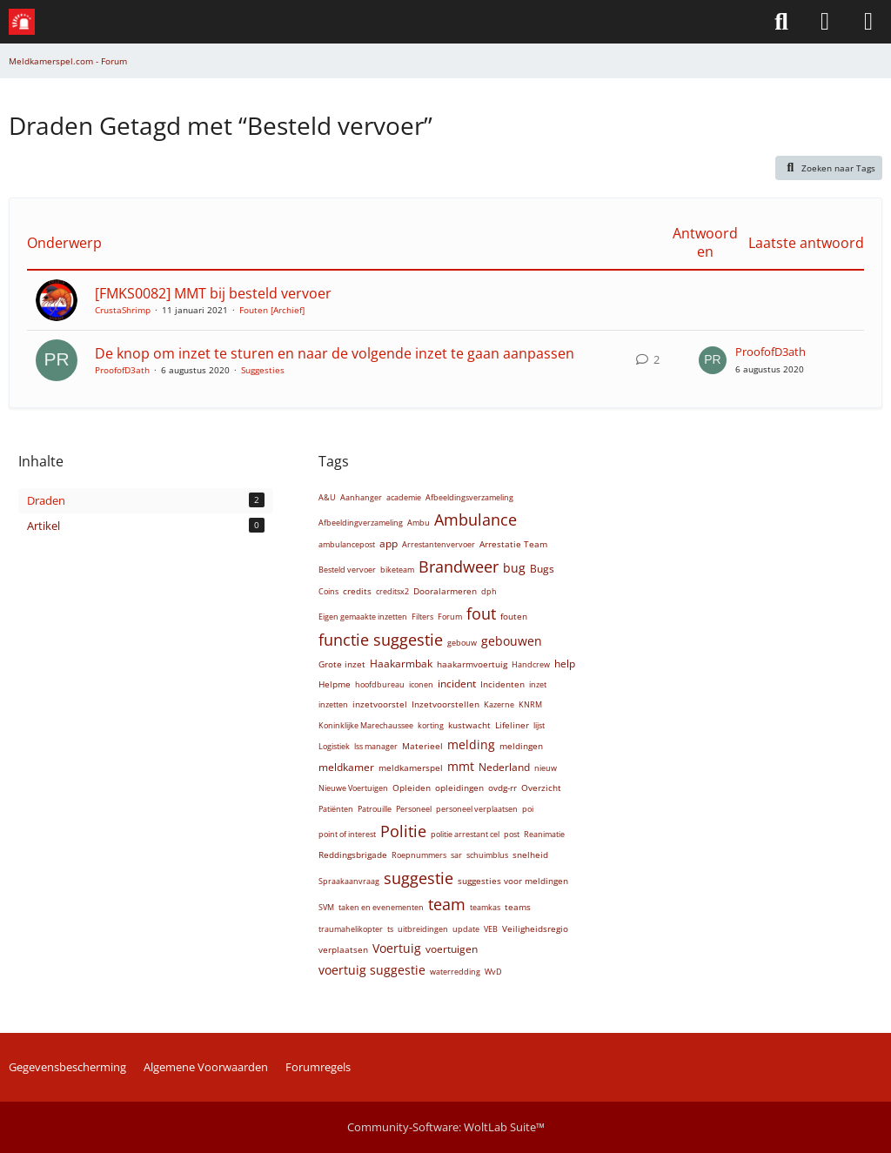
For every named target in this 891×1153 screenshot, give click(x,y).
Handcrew (531, 664)
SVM (326, 907)
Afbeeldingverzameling (360, 522)
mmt (460, 766)
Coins (328, 591)
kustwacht (469, 725)
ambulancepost (346, 544)
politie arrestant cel (465, 834)
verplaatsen (343, 949)
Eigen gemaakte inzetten (362, 616)
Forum (450, 616)
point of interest (347, 834)
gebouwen (511, 641)
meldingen (521, 746)
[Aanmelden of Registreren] (824, 22)
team (447, 904)
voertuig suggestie (371, 970)
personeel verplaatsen (477, 808)
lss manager (376, 746)
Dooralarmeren (445, 591)
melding (471, 744)
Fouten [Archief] (272, 310)
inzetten (333, 704)
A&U (327, 497)
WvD (493, 971)
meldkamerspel (411, 767)
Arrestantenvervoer (438, 544)
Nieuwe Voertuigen (353, 788)
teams (518, 907)
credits (357, 591)
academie (403, 497)
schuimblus (487, 855)
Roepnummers (419, 855)
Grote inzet (341, 664)
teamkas (485, 907)
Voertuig (396, 948)
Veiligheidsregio (535, 928)
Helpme (334, 684)
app (388, 543)
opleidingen (459, 787)
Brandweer (459, 566)
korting (431, 725)
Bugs (542, 568)
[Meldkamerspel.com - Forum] (21, 21)
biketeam (397, 569)
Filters (422, 616)
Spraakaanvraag (348, 881)
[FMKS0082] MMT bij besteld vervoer (213, 293)
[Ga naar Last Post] (713, 360)
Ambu (418, 522)
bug (514, 568)
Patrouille (375, 808)
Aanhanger (361, 497)
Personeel (414, 808)
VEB (491, 929)
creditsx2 (392, 591)
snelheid (530, 854)
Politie (403, 831)
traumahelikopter (350, 929)
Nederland (504, 767)
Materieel (422, 746)
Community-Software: (446, 1127)
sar (456, 855)
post (511, 834)
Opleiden (411, 787)
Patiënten (335, 808)
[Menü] (868, 21)
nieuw (545, 768)
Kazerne (499, 704)
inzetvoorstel (379, 704)
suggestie (418, 878)
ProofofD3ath (122, 370)
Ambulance (475, 519)
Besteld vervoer (347, 569)
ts (390, 929)
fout (481, 613)
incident (457, 683)
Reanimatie (544, 834)
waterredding (455, 971)
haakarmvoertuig (472, 664)
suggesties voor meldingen (513, 881)
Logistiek (334, 746)
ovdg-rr (502, 787)
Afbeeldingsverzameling (469, 497)
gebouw (462, 642)
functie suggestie (380, 639)
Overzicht (541, 787)
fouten (513, 616)
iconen (421, 684)
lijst (539, 725)
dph (489, 591)
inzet (537, 684)
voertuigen (451, 949)
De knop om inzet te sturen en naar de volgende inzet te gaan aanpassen (334, 353)
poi (527, 808)
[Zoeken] (781, 21)
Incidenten (502, 684)
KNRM (530, 704)
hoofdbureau (380, 684)
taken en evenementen (381, 907)
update (465, 929)
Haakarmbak (401, 663)
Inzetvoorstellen (445, 704)
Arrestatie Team (513, 544)
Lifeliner (512, 725)
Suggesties (263, 370)
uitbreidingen (423, 929)
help (564, 663)
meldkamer (346, 767)
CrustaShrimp (123, 310)
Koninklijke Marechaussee (365, 725)
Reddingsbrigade (352, 854)
